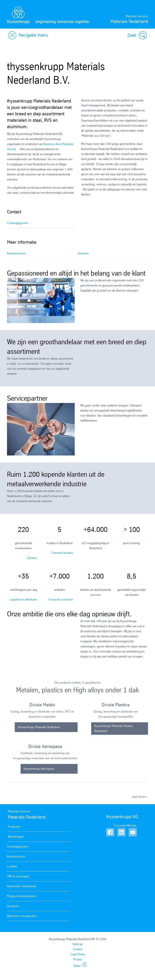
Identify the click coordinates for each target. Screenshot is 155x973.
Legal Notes (77, 954)
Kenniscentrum (16, 253)
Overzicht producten (60, 599)
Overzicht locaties (62, 553)
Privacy (77, 959)
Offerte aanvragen (18, 876)
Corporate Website (125, 825)
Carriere (32, 558)
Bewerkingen (16, 836)
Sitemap (77, 944)
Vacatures (13, 906)
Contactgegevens (17, 223)
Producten (14, 826)
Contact (77, 949)
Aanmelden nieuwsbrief (21, 886)
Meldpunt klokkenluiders (22, 896)
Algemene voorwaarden (21, 916)
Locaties (12, 866)
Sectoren (83, 253)
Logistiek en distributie (23, 599)
